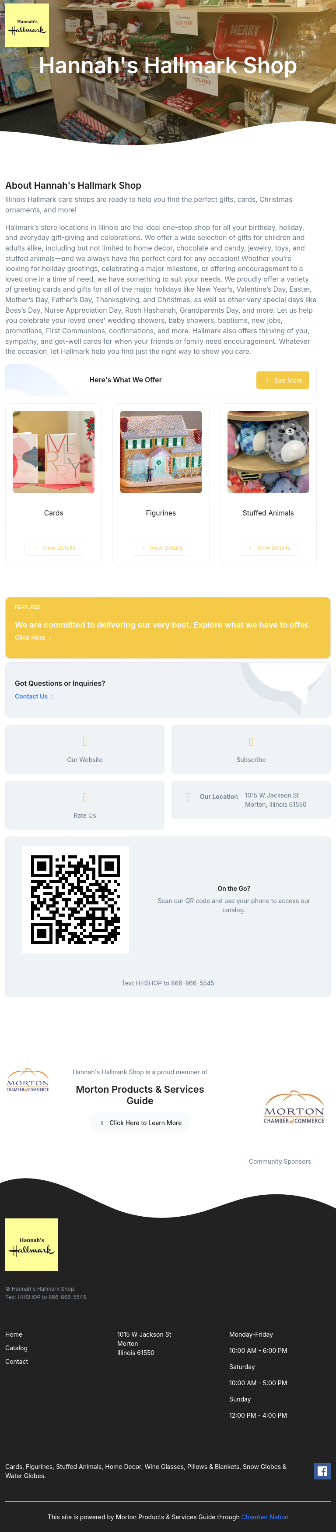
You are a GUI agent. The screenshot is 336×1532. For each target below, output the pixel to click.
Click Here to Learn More (140, 1122)
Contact (16, 1361)
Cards (53, 513)
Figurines (161, 513)
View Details (54, 547)
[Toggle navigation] (322, 25)
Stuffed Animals (268, 513)
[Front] (28, 25)
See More (282, 380)
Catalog (16, 1348)
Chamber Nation (265, 1517)
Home (13, 1334)
